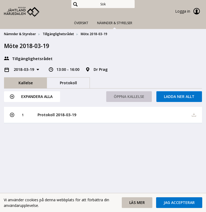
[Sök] (103, 4)
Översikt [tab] (81, 23)
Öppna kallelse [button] (129, 96)
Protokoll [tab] (68, 82)
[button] (32, 96)
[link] (31, 12)
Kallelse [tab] (26, 82)
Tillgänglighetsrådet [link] (58, 34)
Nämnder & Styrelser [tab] (114, 23)
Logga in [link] (188, 11)
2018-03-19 (24, 69)
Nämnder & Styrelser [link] (20, 34)
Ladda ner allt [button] (179, 96)
